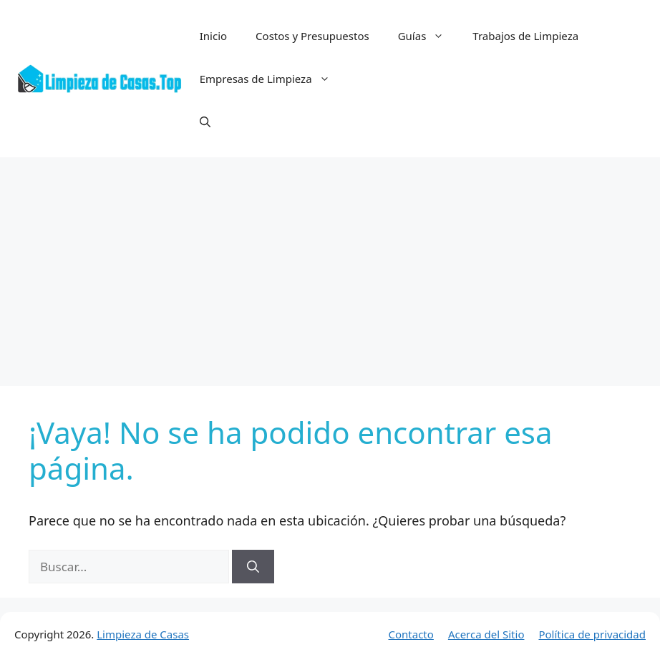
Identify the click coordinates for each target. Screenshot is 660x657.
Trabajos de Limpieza (525, 36)
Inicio (213, 36)
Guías (428, 35)
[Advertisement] (330, 264)
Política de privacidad (592, 634)
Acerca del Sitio (486, 634)
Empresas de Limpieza (272, 78)
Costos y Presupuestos (312, 36)
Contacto (411, 634)
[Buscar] (253, 567)
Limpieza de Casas (143, 634)
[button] (205, 121)
